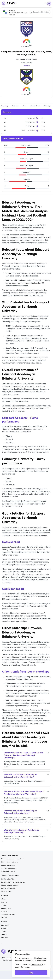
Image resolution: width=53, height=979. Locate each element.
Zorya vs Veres (6, 891)
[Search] (45, 3)
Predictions (5, 925)
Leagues (4, 928)
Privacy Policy (6, 908)
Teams (3, 931)
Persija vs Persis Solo (9, 888)
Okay (31, 973)
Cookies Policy (37, 965)
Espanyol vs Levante (8, 865)
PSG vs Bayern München (9, 862)
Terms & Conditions (8, 914)
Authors (4, 902)
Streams (4, 934)
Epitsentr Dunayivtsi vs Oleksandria (13, 882)
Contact (4, 905)
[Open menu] (49, 4)
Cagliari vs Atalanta (8, 871)
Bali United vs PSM (7, 879)
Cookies (4, 911)
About (3, 899)
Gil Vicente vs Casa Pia (9, 868)
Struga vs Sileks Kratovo (9, 885)
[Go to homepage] (9, 3)
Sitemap (4, 917)
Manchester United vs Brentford (12, 859)
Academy (4, 937)
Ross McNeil (30, 118)
